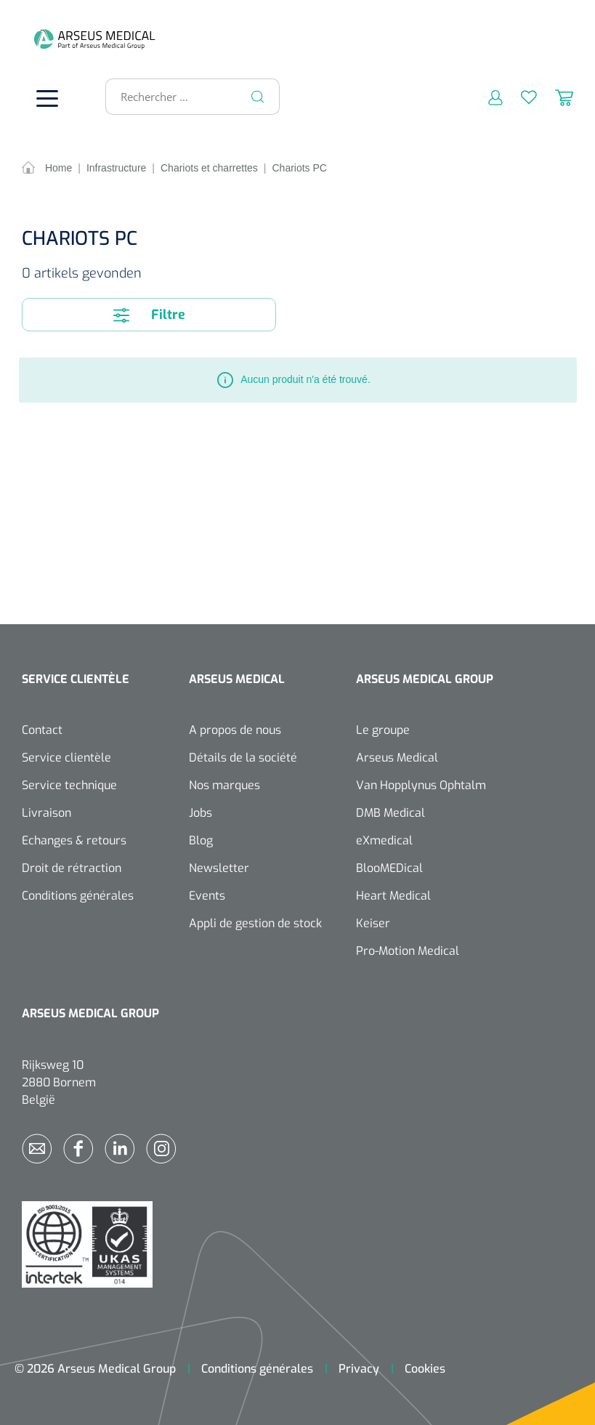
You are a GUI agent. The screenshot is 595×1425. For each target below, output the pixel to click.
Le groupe (383, 730)
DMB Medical (390, 812)
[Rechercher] (257, 96)
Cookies (425, 1368)
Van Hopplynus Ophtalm (421, 785)
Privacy (359, 1368)
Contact (42, 730)
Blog (201, 840)
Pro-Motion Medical (407, 950)
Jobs (200, 812)
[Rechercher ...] (186, 96)
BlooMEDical (389, 868)
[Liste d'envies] (520, 96)
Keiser (373, 923)
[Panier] (555, 96)
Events (207, 895)
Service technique (69, 785)
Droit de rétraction (71, 868)
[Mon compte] (486, 96)
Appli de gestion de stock (255, 923)
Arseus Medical (397, 757)
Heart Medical (393, 895)
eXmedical (384, 840)
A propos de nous (235, 730)
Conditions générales (78, 895)
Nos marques (224, 785)
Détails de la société (243, 757)
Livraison (46, 812)
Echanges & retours (74, 840)
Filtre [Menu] (149, 314)
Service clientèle (66, 757)
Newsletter (219, 868)
